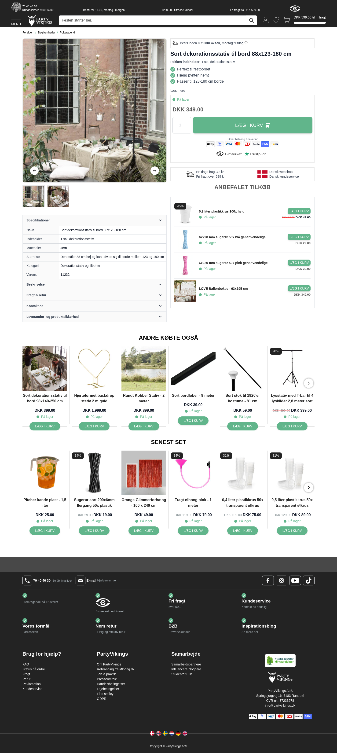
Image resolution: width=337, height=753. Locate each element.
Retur (26, 679)
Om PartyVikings (109, 664)
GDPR (101, 699)
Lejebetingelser (108, 689)
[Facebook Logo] (268, 580)
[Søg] (251, 20)
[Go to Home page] (39, 20)
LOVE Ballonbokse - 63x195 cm (223, 288)
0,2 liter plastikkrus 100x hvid (222, 211)
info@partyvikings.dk (280, 705)
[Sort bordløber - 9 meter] (193, 420)
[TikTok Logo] (309, 580)
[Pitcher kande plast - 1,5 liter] (44, 530)
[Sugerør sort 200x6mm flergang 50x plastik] (94, 530)
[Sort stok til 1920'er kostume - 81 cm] (242, 426)
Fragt (26, 674)
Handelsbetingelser (111, 684)
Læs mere (177, 90)
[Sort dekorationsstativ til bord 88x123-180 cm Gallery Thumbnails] (45, 196)
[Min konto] (266, 19)
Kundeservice (32, 689)
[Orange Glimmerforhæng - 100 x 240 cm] (143, 530)
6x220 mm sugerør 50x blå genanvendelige (232, 237)
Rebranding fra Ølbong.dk (115, 669)
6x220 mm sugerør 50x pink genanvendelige (233, 263)
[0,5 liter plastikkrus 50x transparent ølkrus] (292, 530)
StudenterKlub (181, 674)
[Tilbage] (34, 170)
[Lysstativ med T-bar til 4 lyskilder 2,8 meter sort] (292, 426)
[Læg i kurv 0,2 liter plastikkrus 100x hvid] (299, 211)
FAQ (25, 664)
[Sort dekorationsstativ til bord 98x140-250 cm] (44, 426)
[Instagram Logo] (281, 580)
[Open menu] (16, 20)
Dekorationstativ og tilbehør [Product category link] (80, 266)
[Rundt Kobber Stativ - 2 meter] (143, 426)
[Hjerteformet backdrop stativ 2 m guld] (94, 426)
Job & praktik (106, 674)
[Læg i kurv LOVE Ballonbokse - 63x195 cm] (299, 288)
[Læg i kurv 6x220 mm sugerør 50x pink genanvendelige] (299, 263)
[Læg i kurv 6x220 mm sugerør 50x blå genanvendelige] (299, 237)
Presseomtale (107, 679)
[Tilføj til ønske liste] (160, 45)
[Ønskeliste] (276, 20)
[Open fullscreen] (94, 110)
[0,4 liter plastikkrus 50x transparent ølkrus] (242, 530)
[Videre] (154, 170)
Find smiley (105, 694)
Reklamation (31, 684)
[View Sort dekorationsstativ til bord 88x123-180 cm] (33, 196)
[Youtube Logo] (295, 580)
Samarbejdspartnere (186, 664)
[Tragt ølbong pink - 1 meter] (193, 530)
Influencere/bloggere (186, 669)
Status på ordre (33, 669)
